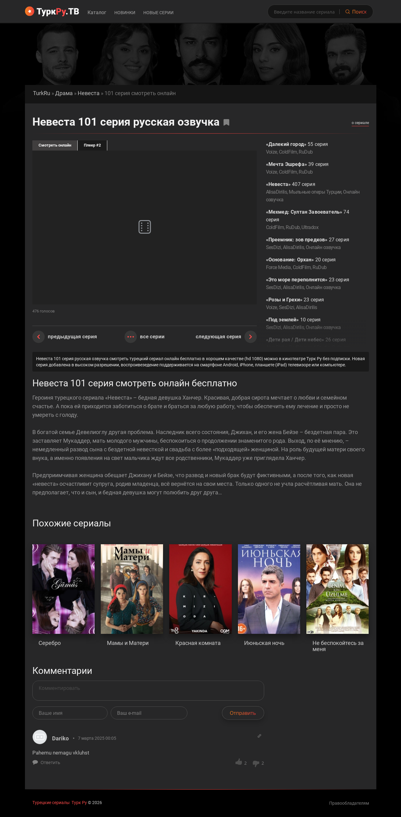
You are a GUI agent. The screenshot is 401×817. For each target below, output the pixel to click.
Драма (64, 93)
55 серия (313, 148)
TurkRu (41, 93)
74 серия (313, 220)
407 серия (313, 192)
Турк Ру (79, 802)
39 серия (313, 168)
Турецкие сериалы (51, 802)
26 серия (313, 348)
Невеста (89, 93)
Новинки (124, 12)
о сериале (360, 123)
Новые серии (158, 12)
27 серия (313, 244)
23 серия (313, 284)
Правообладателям (349, 803)
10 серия (313, 324)
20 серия (313, 264)
